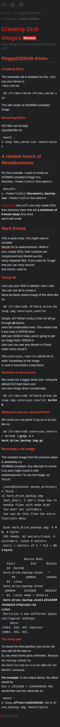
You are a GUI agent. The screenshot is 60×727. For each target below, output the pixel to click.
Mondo (5, 247)
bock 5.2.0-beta (10, 715)
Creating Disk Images (29, 13)
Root (7, 13)
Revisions (10, 19)
